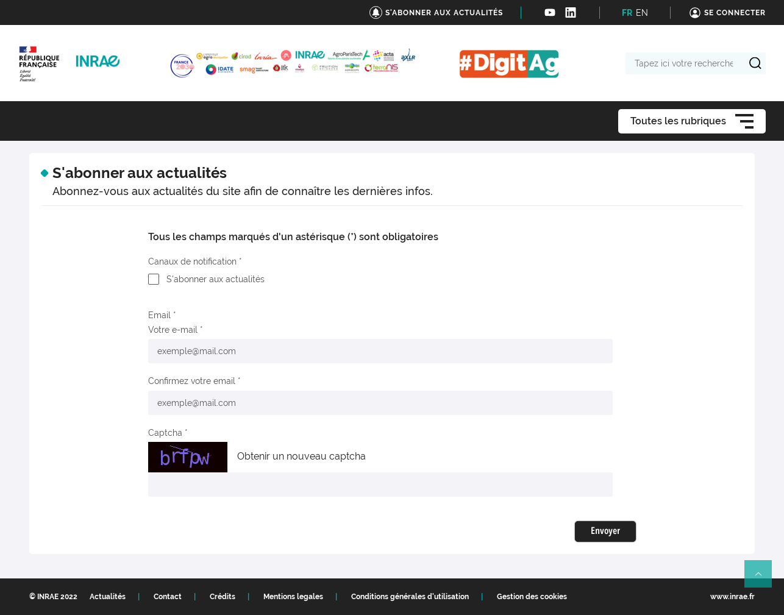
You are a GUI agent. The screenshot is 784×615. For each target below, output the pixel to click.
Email (159, 315)
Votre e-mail (173, 330)
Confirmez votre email (191, 381)
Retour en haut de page (763, 579)
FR (627, 13)
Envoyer (605, 531)
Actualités (108, 596)
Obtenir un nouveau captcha (301, 456)
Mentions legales (293, 596)
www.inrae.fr (732, 596)
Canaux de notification (192, 261)
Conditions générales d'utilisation (410, 596)
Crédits (222, 596)
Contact (168, 596)
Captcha (165, 433)
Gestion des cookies (532, 596)
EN (642, 13)
